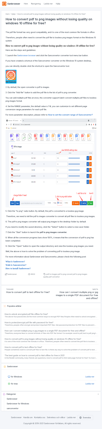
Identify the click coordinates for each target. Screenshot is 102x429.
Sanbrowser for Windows (18, 403)
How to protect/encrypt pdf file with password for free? (29, 322)
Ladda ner (89, 377)
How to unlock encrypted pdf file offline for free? (26, 314)
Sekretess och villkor (56, 417)
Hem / (8, 14)
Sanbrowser (12, 399)
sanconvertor (12, 408)
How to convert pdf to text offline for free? (23, 347)
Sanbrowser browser (26, 55)
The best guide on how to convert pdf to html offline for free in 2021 (34, 355)
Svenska (85, 417)
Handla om (28, 417)
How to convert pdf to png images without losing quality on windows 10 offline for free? (43, 339)
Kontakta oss (39, 417)
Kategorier (51, 394)
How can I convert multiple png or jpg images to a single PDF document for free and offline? (45, 331)
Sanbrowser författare (53, 423)
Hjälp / (13, 14)
